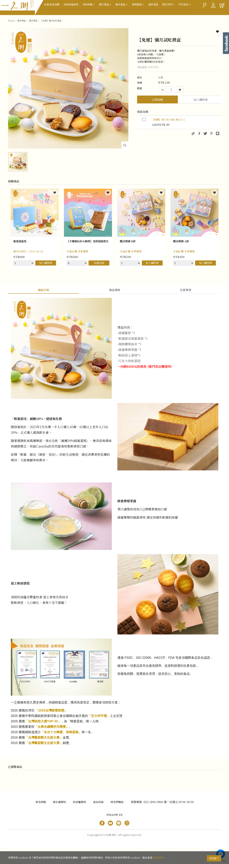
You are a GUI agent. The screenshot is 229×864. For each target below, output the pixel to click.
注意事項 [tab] (185, 290)
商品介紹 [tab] (43, 290)
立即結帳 (157, 100)
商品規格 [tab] (114, 290)
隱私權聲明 (59, 819)
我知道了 (214, 858)
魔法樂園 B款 (128, 241)
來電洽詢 (99, 263)
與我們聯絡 (117, 819)
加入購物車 (201, 100)
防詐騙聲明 (79, 819)
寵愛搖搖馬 (20, 241)
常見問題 (40, 819)
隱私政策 (158, 858)
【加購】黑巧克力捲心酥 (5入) (168, 119)
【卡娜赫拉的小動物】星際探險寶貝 (87, 243)
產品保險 (98, 819)
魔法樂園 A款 (182, 241)
